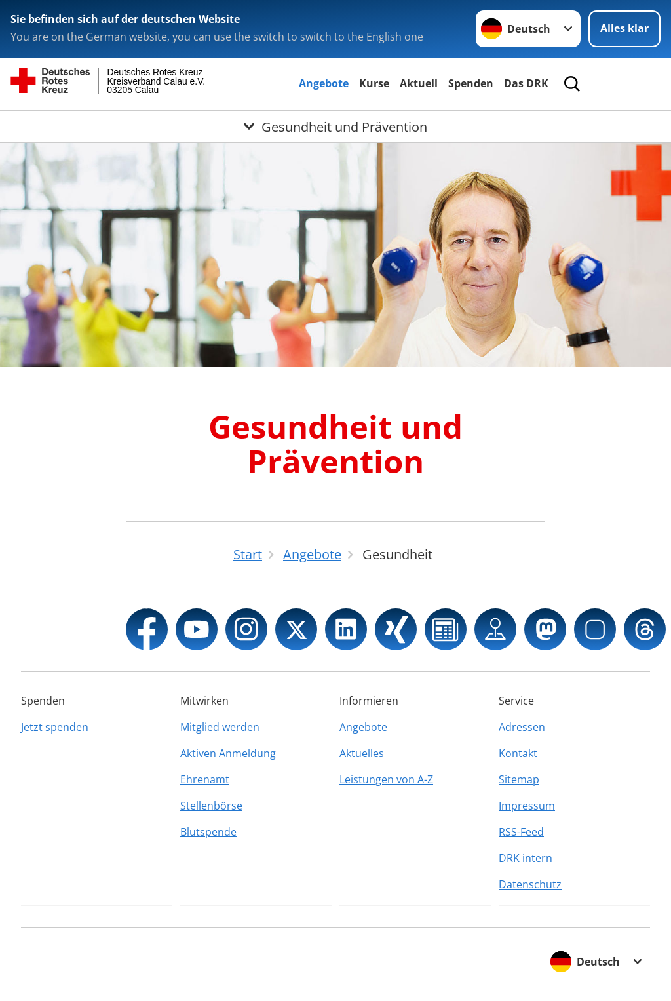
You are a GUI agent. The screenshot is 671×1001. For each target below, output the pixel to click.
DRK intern (525, 858)
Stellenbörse (211, 805)
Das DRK (526, 83)
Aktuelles (361, 753)
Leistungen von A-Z (386, 779)
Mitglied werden (219, 727)
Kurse (374, 83)
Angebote (324, 83)
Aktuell (419, 83)
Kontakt (518, 753)
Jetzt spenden (54, 727)
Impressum (527, 805)
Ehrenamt (204, 779)
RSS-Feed (521, 832)
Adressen (522, 727)
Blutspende (208, 832)
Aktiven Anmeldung (228, 753)
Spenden (470, 83)
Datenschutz (530, 884)
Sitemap (519, 779)
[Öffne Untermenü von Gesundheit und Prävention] (335, 126)
